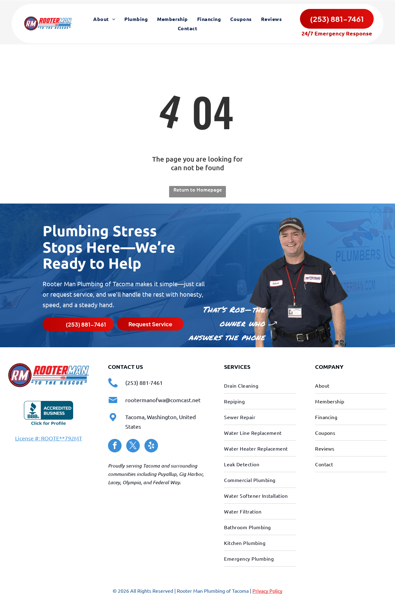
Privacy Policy (267, 590)
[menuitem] (104, 19)
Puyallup (167, 473)
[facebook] (115, 445)
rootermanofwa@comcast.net (163, 399)
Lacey (114, 481)
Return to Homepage (197, 188)
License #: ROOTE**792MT (48, 437)
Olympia (132, 481)
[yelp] (151, 445)
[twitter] (133, 445)
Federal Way (166, 481)
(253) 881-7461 (144, 382)
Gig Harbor (190, 473)
